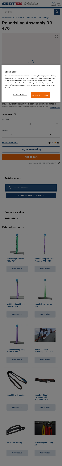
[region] (31, 83)
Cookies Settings (20, 95)
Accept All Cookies (40, 95)
